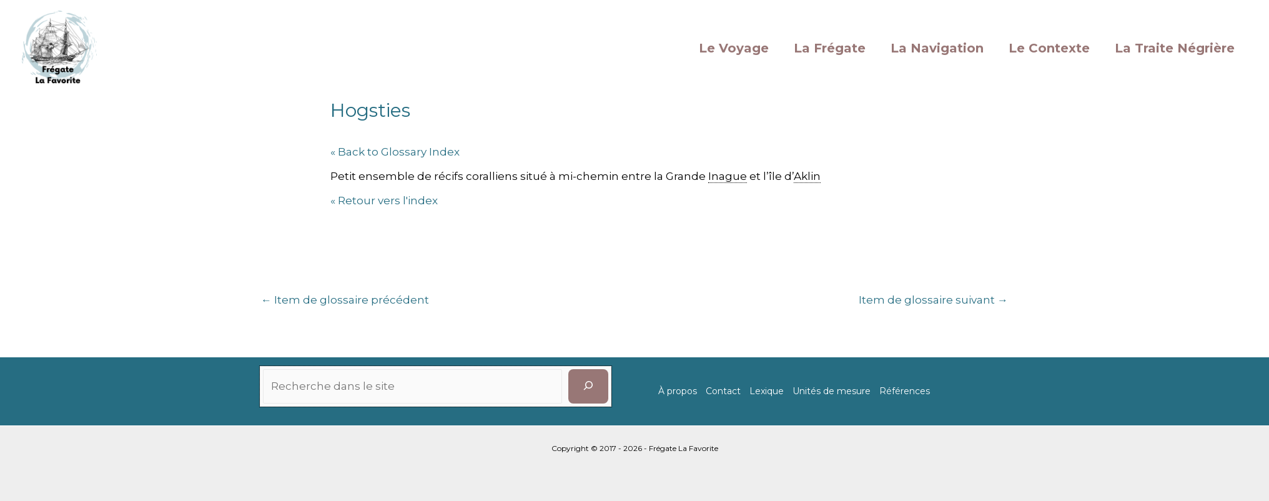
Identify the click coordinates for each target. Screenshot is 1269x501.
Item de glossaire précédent (345, 300)
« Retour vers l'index (384, 200)
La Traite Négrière (1175, 48)
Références (904, 391)
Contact (723, 391)
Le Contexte (1049, 48)
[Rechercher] (588, 386)
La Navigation (937, 48)
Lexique (766, 391)
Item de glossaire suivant (933, 300)
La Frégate (830, 48)
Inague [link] (727, 176)
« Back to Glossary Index (395, 152)
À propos (677, 391)
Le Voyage (734, 48)
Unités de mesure (832, 391)
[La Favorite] (59, 47)
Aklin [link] (807, 176)
